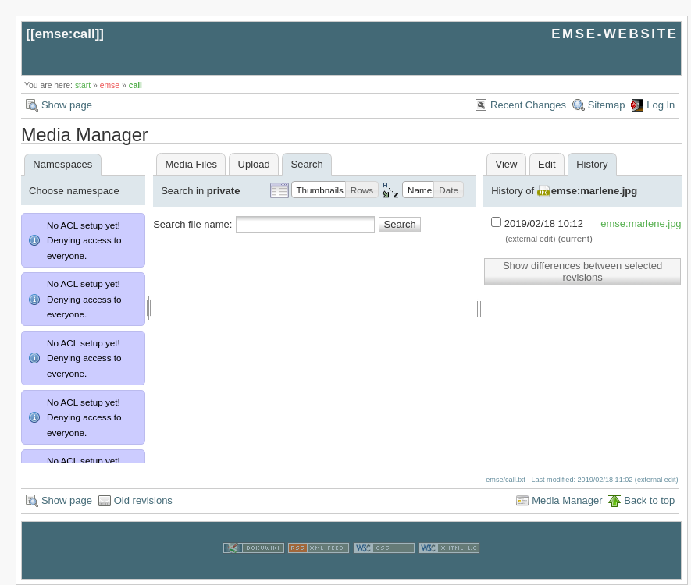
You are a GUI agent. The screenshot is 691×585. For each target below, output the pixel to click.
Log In (660, 105)
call (135, 85)
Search (400, 224)
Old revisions (143, 500)
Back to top (649, 500)
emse (109, 85)
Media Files (190, 164)
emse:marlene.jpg (594, 191)
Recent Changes (528, 105)
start (83, 85)
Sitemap (606, 105)
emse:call (65, 34)
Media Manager (567, 500)
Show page (66, 105)
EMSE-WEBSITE (614, 34)
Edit (546, 164)
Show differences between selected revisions (582, 271)
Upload (254, 164)
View (506, 164)
